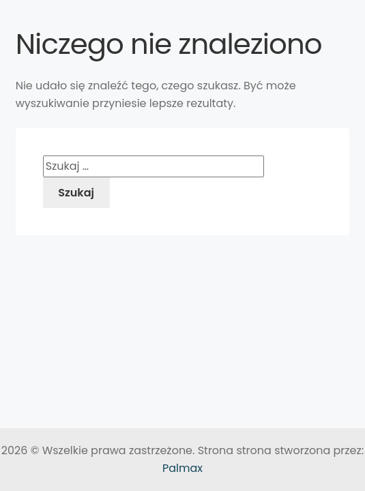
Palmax (182, 468)
